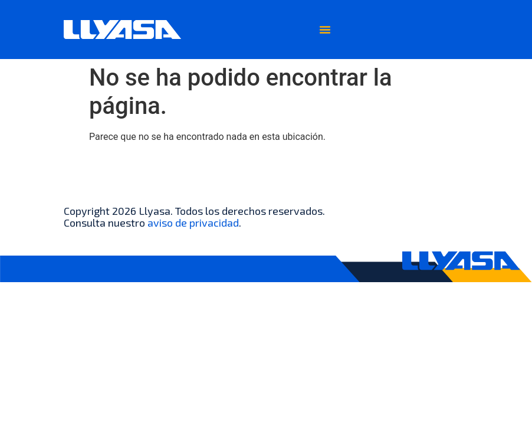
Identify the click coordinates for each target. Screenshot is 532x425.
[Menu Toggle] (325, 29)
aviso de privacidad (193, 222)
